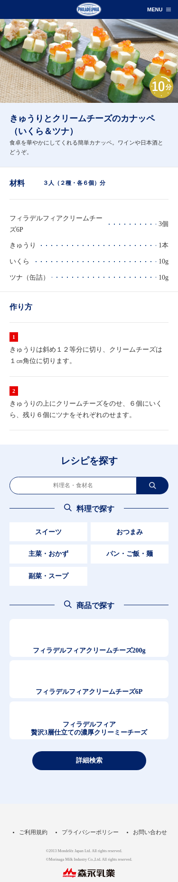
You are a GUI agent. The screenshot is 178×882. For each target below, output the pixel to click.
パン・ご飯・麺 (129, 553)
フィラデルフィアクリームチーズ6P (89, 691)
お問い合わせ (150, 832)
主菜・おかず (48, 553)
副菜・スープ (48, 576)
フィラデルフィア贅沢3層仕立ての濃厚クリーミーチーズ (89, 729)
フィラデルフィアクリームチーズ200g (89, 650)
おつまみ (129, 532)
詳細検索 (89, 760)
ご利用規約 (33, 832)
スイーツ (48, 532)
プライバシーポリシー (90, 832)
